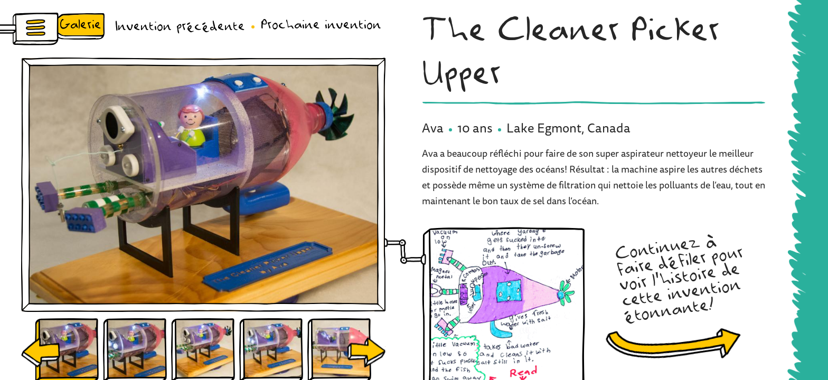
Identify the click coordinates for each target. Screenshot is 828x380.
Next (365, 352)
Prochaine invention (321, 25)
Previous (40, 352)
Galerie (80, 25)
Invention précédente (180, 27)
